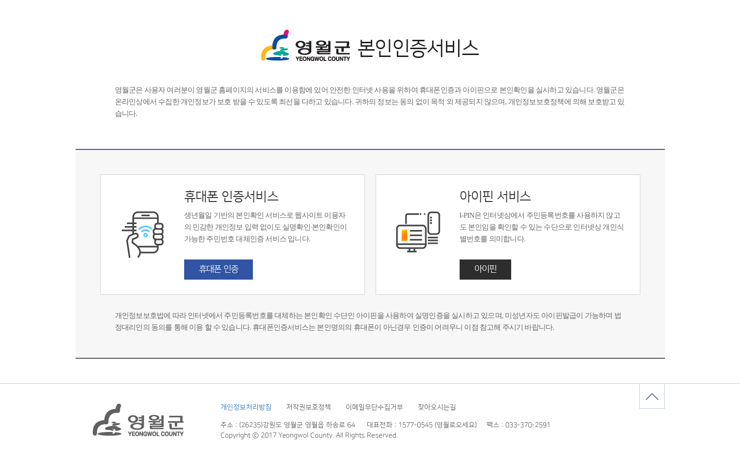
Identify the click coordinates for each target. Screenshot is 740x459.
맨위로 (652, 396)
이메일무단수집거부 (374, 407)
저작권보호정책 (308, 407)
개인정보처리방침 (246, 407)
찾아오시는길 (437, 407)
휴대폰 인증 (219, 269)
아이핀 (485, 269)
